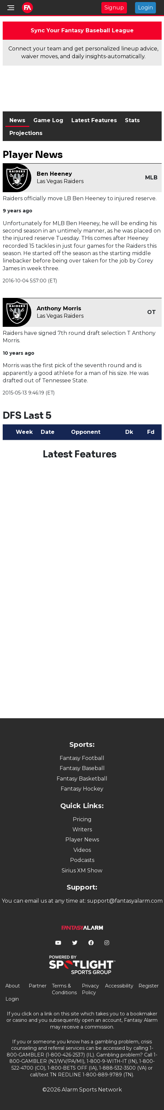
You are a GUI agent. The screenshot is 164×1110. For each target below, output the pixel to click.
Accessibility (119, 986)
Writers (82, 829)
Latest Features (94, 120)
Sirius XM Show (82, 870)
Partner (37, 986)
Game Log (48, 120)
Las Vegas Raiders (60, 181)
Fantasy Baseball (82, 768)
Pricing (82, 819)
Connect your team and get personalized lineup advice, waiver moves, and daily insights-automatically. (83, 52)
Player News (82, 839)
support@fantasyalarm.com (125, 901)
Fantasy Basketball (82, 778)
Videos (82, 850)
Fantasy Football (82, 758)
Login (145, 7)
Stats (132, 120)
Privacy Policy (90, 989)
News (17, 120)
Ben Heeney (54, 174)
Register (148, 986)
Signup (114, 7)
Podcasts (82, 860)
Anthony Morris (59, 308)
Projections (25, 133)
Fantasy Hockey (82, 789)
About (12, 986)
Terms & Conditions (64, 989)
